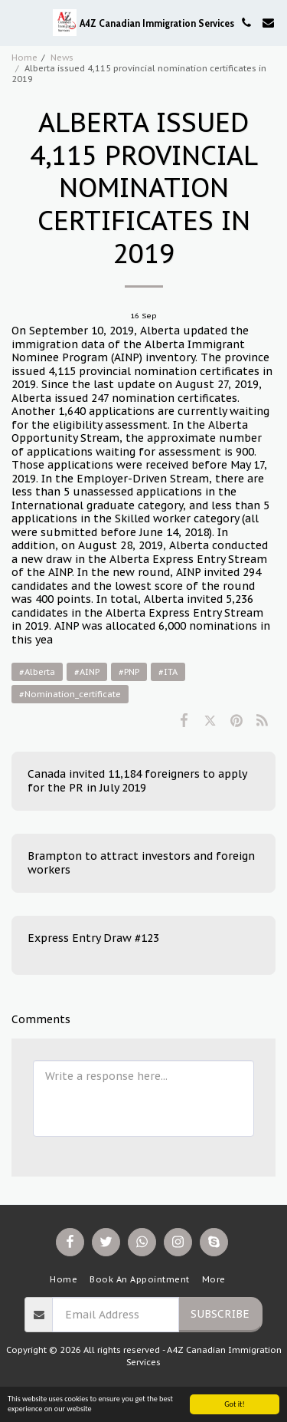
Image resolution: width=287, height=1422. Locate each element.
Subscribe (220, 1314)
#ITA (168, 672)
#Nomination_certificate (70, 694)
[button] (17, 22)
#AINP (86, 672)
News (62, 57)
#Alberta (37, 672)
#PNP (129, 672)
